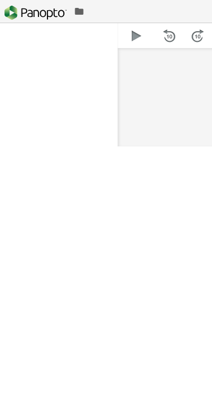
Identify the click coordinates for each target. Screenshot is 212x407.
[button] (136, 35)
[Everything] (36, 13)
